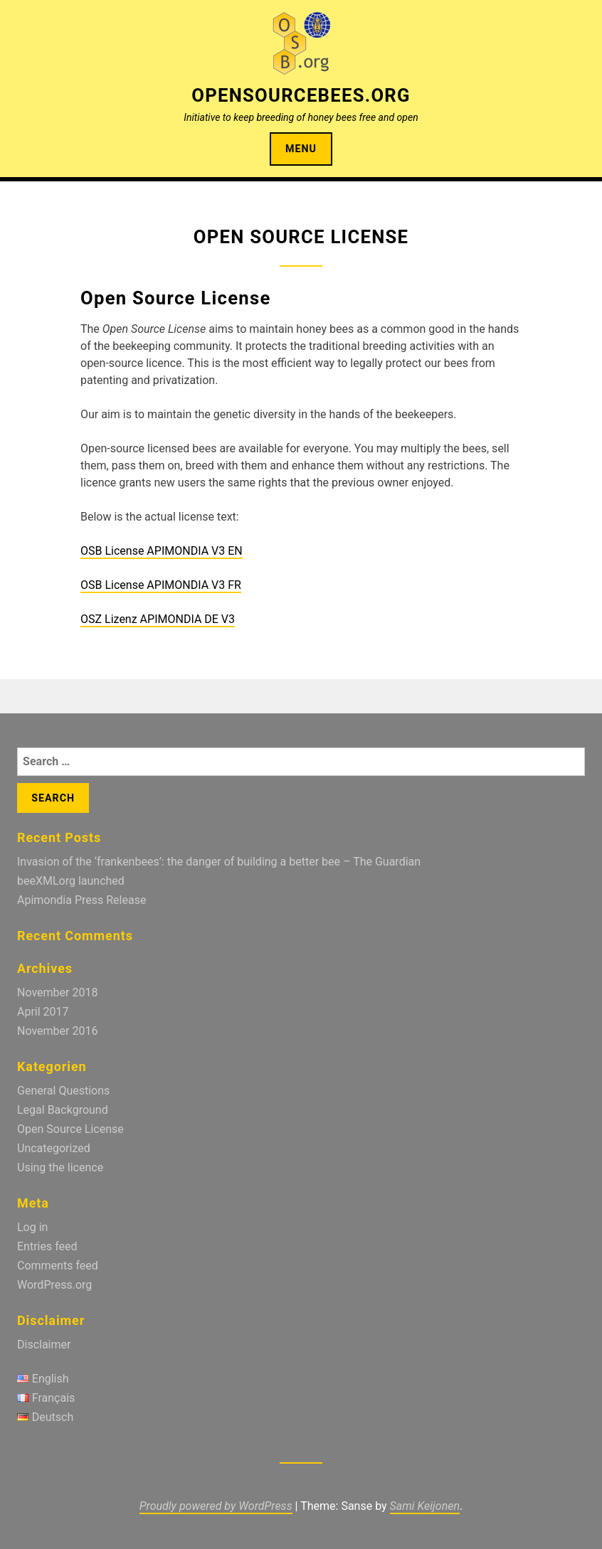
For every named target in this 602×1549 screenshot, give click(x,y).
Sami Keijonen (425, 1506)
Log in (32, 1227)
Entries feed (47, 1246)
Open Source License (70, 1129)
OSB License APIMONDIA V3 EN (161, 551)
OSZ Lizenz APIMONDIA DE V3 (157, 619)
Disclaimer (43, 1344)
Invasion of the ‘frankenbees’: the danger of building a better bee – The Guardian (219, 861)
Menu (301, 148)
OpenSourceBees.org (301, 95)
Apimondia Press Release (81, 900)
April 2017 (43, 1011)
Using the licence (60, 1167)
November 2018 (57, 992)
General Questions (63, 1090)
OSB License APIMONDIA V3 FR (160, 585)
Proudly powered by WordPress (215, 1506)
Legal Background (62, 1110)
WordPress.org (54, 1285)
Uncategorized (53, 1148)
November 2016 (57, 1031)
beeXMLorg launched (71, 881)
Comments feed (57, 1265)
